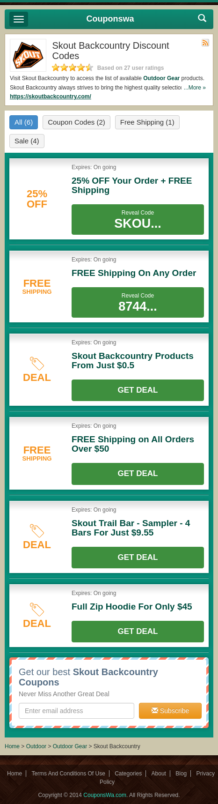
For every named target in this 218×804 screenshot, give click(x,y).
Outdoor (36, 746)
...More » (195, 87)
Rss (205, 42)
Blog (181, 773)
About (159, 773)
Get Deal (138, 390)
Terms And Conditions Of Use (68, 773)
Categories (128, 773)
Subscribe (170, 711)
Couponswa (110, 18)
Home (12, 746)
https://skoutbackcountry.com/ (50, 96)
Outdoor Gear (161, 78)
